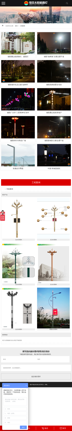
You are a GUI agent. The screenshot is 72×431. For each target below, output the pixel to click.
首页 (16, 26)
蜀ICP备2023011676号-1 (37, 384)
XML (46, 384)
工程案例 (22, 26)
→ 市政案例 (8, 189)
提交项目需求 (36, 376)
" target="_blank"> (63, 428)
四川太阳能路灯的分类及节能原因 (12, 340)
